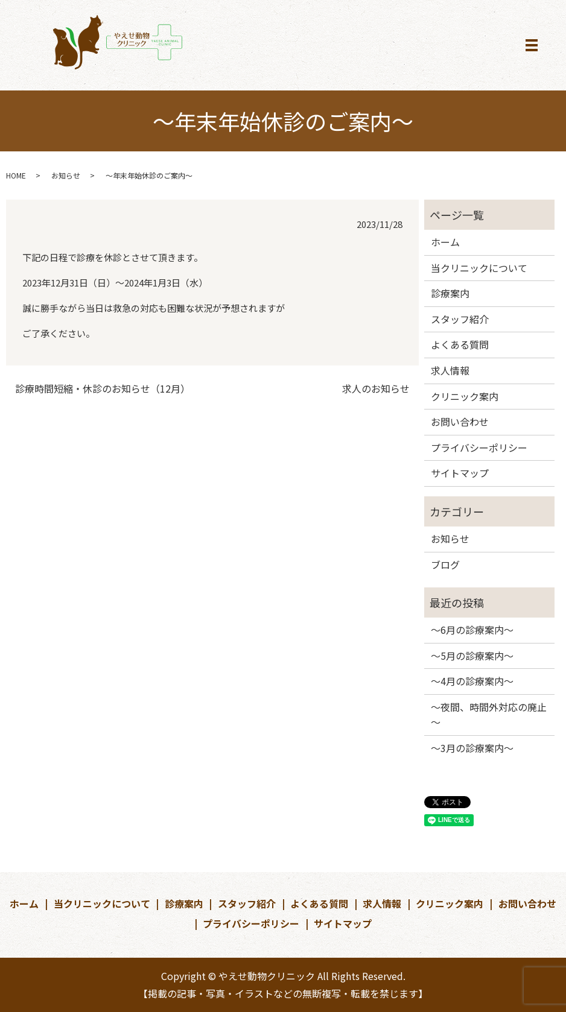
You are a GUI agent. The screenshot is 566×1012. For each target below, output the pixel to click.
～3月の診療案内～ (472, 748)
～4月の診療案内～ (472, 681)
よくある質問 (460, 344)
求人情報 (450, 370)
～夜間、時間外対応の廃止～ (489, 715)
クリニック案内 (464, 396)
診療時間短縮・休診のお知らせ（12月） (102, 388)
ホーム (445, 242)
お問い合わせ (460, 421)
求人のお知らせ (376, 388)
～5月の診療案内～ (472, 655)
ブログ (445, 564)
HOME (16, 175)
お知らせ (65, 175)
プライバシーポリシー (479, 447)
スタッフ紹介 (460, 319)
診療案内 (450, 293)
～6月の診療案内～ (472, 629)
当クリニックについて (479, 268)
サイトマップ (460, 473)
